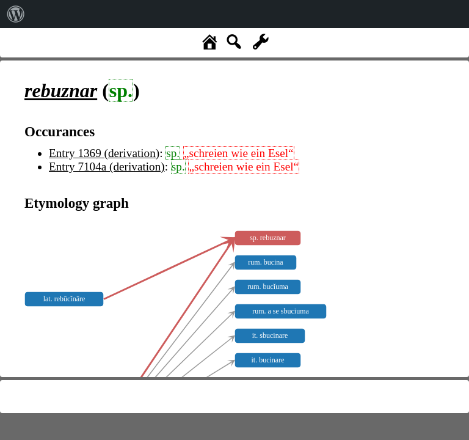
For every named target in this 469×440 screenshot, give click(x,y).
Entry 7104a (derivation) (107, 166)
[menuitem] (16, 14)
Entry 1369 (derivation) (104, 153)
